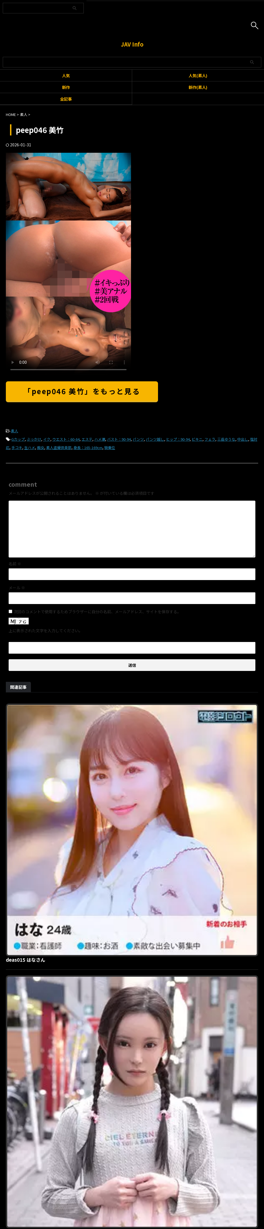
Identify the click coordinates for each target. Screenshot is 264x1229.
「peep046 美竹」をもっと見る (82, 391)
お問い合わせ (122, 1199)
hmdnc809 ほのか (114, 1087)
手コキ (16, 447)
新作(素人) (198, 87)
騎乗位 (109, 447)
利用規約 (98, 1199)
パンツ (138, 439)
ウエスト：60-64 (66, 439)
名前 (15, 563)
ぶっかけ (34, 439)
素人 (14, 430)
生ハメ (29, 447)
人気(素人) (198, 75)
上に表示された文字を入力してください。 (46, 630)
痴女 (40, 447)
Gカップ (18, 439)
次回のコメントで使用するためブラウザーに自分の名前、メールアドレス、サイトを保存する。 (97, 611)
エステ (87, 439)
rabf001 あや (108, 992)
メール (17, 587)
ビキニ (197, 439)
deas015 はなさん (114, 707)
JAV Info (132, 44)
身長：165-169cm (87, 447)
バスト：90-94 (119, 439)
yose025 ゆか (109, 802)
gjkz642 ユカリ (111, 897)
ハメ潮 (99, 439)
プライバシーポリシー (155, 1199)
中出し (242, 439)
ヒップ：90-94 (178, 439)
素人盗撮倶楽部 (58, 447)
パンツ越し (155, 439)
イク (46, 439)
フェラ (209, 439)
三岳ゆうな (226, 439)
